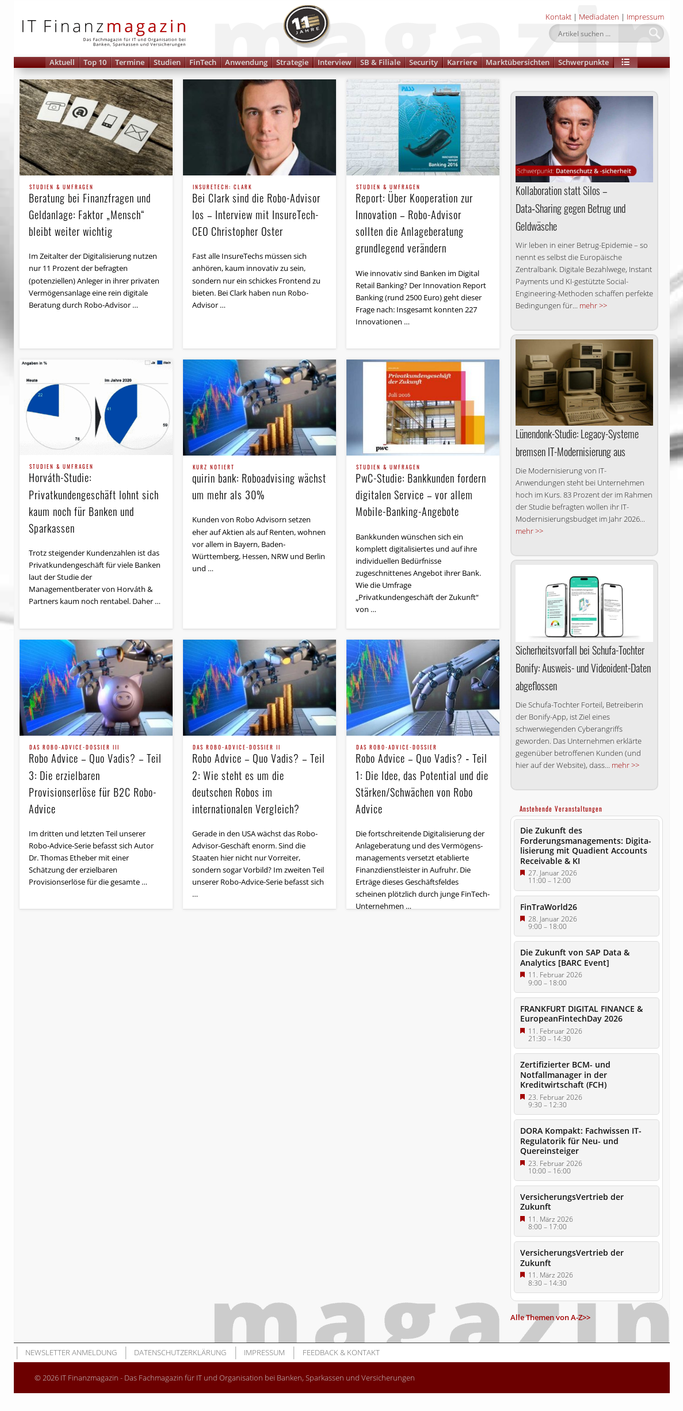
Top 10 (94, 62)
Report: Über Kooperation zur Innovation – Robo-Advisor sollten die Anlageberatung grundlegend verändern (423, 220)
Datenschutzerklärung (180, 1352)
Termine (129, 62)
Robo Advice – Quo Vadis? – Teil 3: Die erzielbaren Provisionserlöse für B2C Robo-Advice (96, 780)
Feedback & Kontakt (341, 1352)
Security (423, 62)
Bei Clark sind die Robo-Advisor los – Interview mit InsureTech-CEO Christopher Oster (259, 212)
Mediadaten (599, 17)
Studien (167, 62)
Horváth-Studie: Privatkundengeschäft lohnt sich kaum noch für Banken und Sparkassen (96, 499)
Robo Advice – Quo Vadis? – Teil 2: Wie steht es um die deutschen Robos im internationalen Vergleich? (259, 780)
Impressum (645, 17)
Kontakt (558, 17)
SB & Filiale (380, 62)
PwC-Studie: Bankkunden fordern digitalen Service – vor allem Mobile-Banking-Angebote (423, 492)
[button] (626, 62)
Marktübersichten (518, 62)
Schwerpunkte (583, 62)
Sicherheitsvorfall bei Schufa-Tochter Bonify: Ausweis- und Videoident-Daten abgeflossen (583, 668)
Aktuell (62, 62)
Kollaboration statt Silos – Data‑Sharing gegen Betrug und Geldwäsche (570, 208)
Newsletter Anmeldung (71, 1352)
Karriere (462, 62)
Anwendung (246, 62)
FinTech (202, 62)
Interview (335, 62)
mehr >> (593, 305)
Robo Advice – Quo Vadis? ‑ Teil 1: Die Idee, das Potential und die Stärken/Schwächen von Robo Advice (423, 780)
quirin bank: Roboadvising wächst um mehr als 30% (259, 483)
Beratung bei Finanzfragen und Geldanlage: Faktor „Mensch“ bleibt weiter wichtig (96, 212)
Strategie (292, 62)
